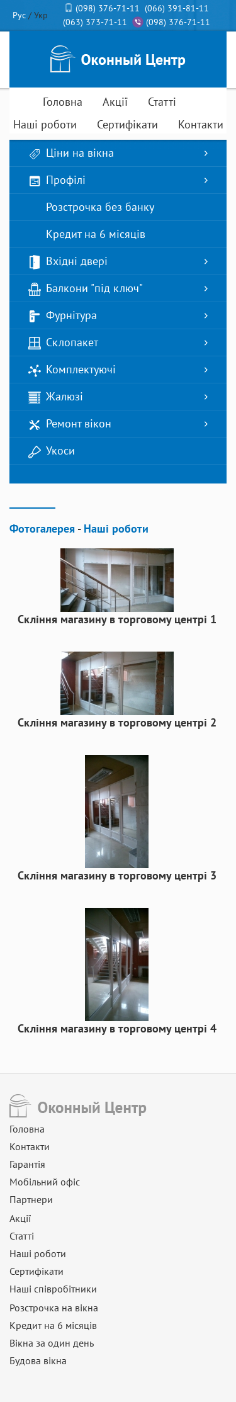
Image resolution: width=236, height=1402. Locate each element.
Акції (115, 101)
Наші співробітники (53, 1288)
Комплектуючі (72, 370)
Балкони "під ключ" (85, 289)
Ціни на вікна (71, 153)
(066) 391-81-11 (177, 8)
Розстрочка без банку (91, 207)
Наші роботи (45, 124)
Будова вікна (38, 1360)
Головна (62, 101)
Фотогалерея (42, 528)
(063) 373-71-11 (95, 22)
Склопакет (63, 343)
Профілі (57, 180)
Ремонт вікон (69, 424)
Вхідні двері (68, 261)
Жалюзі (55, 397)
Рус (19, 15)
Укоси (51, 451)
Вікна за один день (51, 1343)
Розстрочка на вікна (53, 1307)
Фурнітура (62, 316)
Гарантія (27, 1164)
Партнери (31, 1199)
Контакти (200, 124)
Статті (162, 101)
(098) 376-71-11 (108, 8)
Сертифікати (127, 124)
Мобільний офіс (44, 1181)
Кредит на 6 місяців (86, 234)
